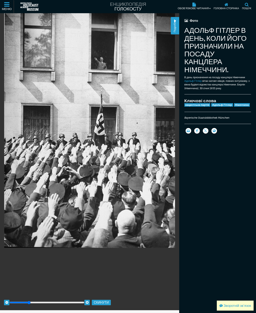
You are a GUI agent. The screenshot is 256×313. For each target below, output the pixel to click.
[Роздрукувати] (188, 131)
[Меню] (7, 6)
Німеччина (242, 104)
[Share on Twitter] (205, 131)
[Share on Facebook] (197, 131)
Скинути (101, 297)
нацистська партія (197, 104)
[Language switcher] (214, 131)
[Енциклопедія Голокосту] (127, 6)
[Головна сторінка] (226, 6)
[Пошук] (247, 6)
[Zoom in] (87, 297)
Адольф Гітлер (193, 80)
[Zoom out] (6, 297)
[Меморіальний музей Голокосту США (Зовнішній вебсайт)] (29, 6)
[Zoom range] (46, 297)
